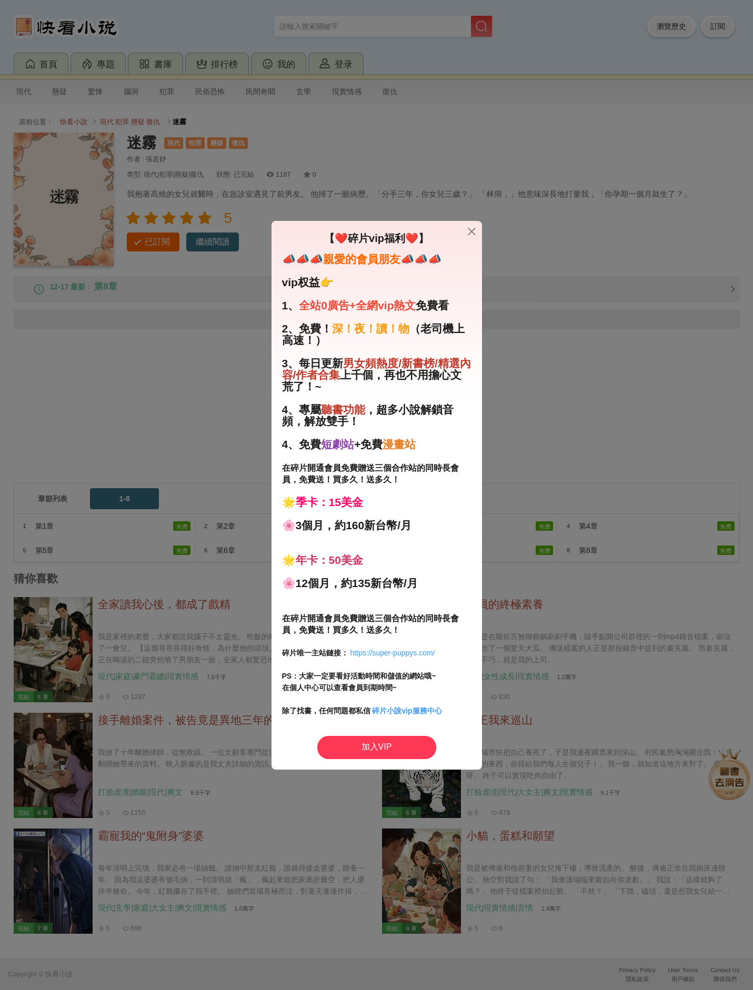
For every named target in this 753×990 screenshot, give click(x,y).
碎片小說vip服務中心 (406, 710)
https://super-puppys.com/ (392, 653)
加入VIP (377, 746)
